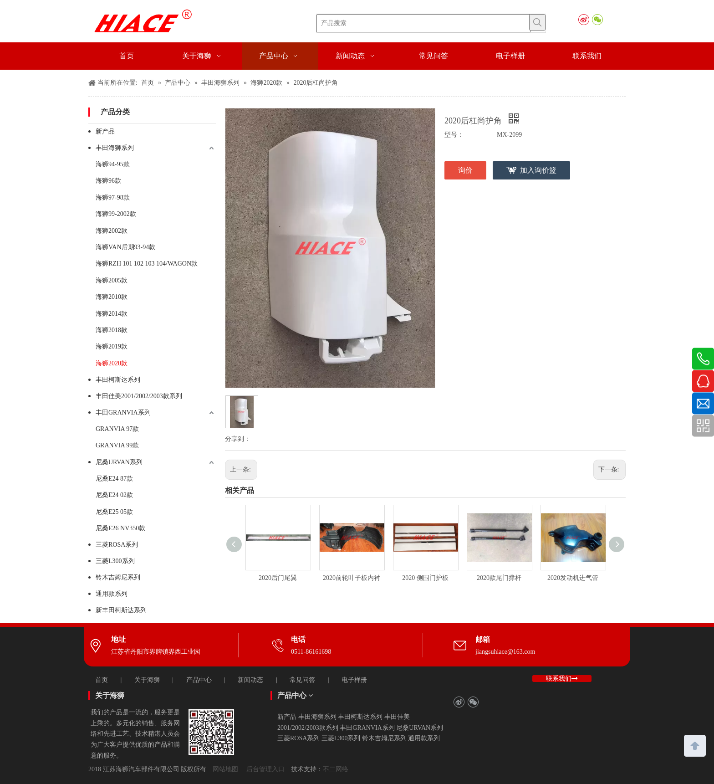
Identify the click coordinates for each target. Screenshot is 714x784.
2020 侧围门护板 (425, 577)
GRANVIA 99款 (117, 445)
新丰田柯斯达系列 (121, 610)
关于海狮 (147, 679)
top (695, 744)
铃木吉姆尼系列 (118, 577)
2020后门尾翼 (278, 577)
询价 (465, 170)
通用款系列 (112, 593)
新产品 (105, 131)
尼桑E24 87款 (114, 478)
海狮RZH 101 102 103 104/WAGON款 (147, 263)
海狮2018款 (112, 330)
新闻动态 (250, 679)
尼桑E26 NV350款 (120, 528)
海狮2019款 (112, 346)
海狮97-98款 (113, 197)
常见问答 (302, 679)
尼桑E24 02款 (114, 495)
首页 (101, 679)
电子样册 (354, 679)
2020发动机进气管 (572, 577)
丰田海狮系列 (115, 147)
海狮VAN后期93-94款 (125, 247)
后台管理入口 (265, 769)
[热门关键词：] (537, 22)
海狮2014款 (112, 313)
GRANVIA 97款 (117, 428)
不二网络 (335, 769)
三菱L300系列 (115, 561)
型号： (454, 134)
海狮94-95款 (113, 164)
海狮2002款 (112, 230)
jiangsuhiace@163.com (505, 651)
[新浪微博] (583, 20)
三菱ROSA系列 (117, 544)
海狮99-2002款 (116, 213)
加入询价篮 (538, 170)
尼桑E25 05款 (114, 511)
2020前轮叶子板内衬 (351, 577)
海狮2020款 (112, 363)
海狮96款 (108, 180)
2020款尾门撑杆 (499, 577)
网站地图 (225, 769)
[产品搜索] (423, 23)
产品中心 (199, 679)
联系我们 (562, 678)
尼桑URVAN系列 (119, 462)
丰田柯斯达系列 (118, 379)
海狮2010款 (112, 296)
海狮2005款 (112, 280)
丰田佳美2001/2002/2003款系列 (139, 396)
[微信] (597, 20)
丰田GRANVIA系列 (123, 412)
